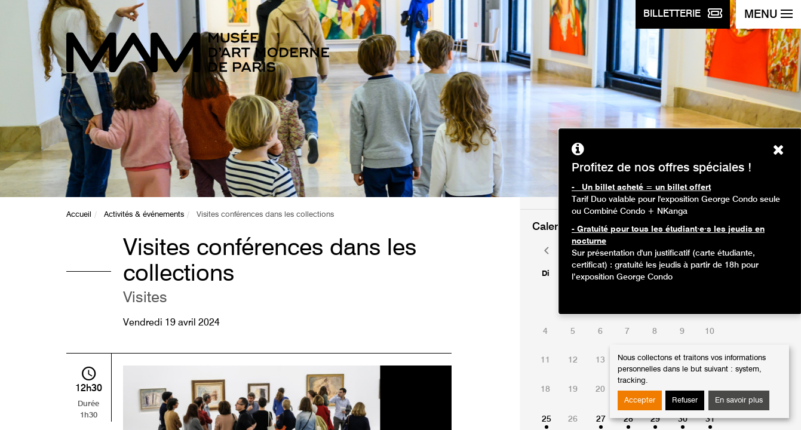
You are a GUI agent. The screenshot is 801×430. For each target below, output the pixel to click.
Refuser (685, 400)
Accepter (639, 400)
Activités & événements (144, 215)
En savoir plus (739, 400)
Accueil (78, 215)
